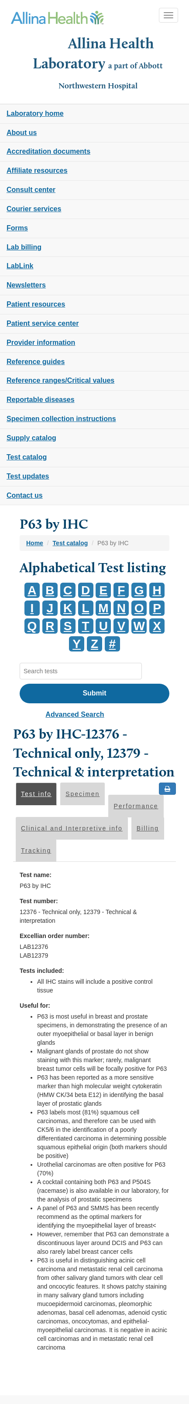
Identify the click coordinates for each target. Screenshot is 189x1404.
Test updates (28, 476)
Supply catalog (31, 438)
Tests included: (42, 970)
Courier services (34, 209)
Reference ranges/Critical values (60, 380)
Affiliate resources (37, 170)
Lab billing (24, 247)
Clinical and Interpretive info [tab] (72, 828)
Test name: (36, 874)
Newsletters (26, 285)
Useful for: (35, 1005)
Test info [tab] (36, 793)
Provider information (41, 342)
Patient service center (43, 323)
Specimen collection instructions (61, 418)
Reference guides (36, 361)
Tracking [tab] (36, 850)
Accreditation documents (48, 151)
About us (22, 132)
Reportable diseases (41, 399)
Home (34, 543)
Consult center (31, 189)
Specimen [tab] (82, 793)
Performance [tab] (135, 806)
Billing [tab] (148, 828)
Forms (17, 228)
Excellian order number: (54, 935)
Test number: (39, 901)
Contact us (25, 495)
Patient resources (36, 304)
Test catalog (27, 457)
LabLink (20, 266)
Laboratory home (35, 113)
